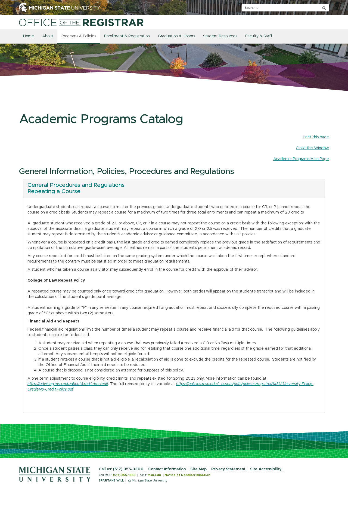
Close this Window (312, 148)
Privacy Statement (228, 469)
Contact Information (167, 469)
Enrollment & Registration (127, 36)
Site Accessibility (265, 469)
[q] (286, 7)
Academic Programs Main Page (301, 159)
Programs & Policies (78, 36)
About (47, 36)
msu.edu (154, 475)
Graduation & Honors (176, 36)
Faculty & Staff (258, 36)
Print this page (316, 137)
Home (28, 36)
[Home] (81, 22)
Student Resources (220, 36)
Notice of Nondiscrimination (187, 475)
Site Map (198, 469)
